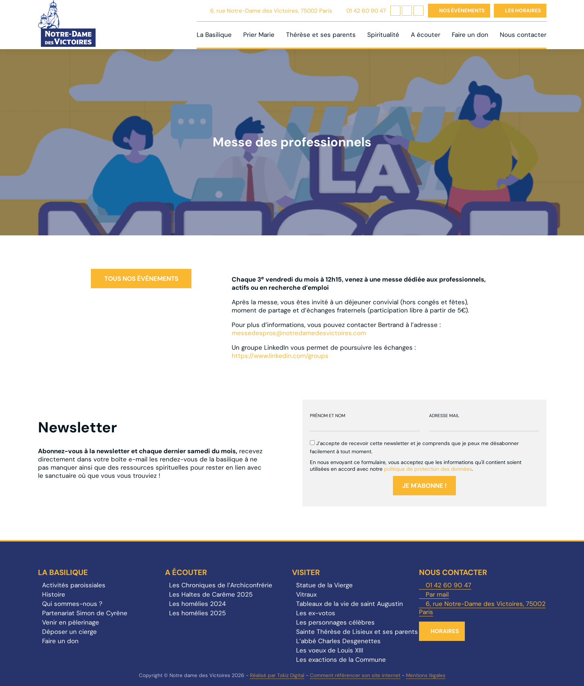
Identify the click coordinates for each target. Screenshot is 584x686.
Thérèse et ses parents (321, 35)
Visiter (306, 572)
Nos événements (462, 10)
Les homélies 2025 (197, 613)
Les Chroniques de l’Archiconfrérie (220, 585)
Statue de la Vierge (324, 585)
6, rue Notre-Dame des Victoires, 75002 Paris (271, 11)
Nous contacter (523, 35)
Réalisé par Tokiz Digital (277, 675)
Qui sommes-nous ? (72, 604)
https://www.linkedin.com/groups (280, 356)
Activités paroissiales (73, 585)
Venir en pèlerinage (70, 622)
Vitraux (306, 594)
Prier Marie (258, 35)
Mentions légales (425, 675)
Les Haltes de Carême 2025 (211, 594)
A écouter (425, 35)
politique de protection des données (428, 469)
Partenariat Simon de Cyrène (84, 613)
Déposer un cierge (69, 632)
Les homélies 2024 (197, 604)
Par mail (437, 594)
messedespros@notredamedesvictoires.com (299, 333)
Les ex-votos (315, 613)
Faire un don (470, 35)
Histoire (53, 594)
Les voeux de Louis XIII (329, 650)
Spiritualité (383, 35)
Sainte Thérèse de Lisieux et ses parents (357, 632)
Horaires (445, 631)
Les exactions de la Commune (341, 659)
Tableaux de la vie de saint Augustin (349, 604)
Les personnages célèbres (335, 622)
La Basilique (214, 35)
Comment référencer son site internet (355, 675)
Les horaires (523, 10)
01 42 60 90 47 (366, 11)
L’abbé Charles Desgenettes (338, 641)
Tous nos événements (141, 278)
